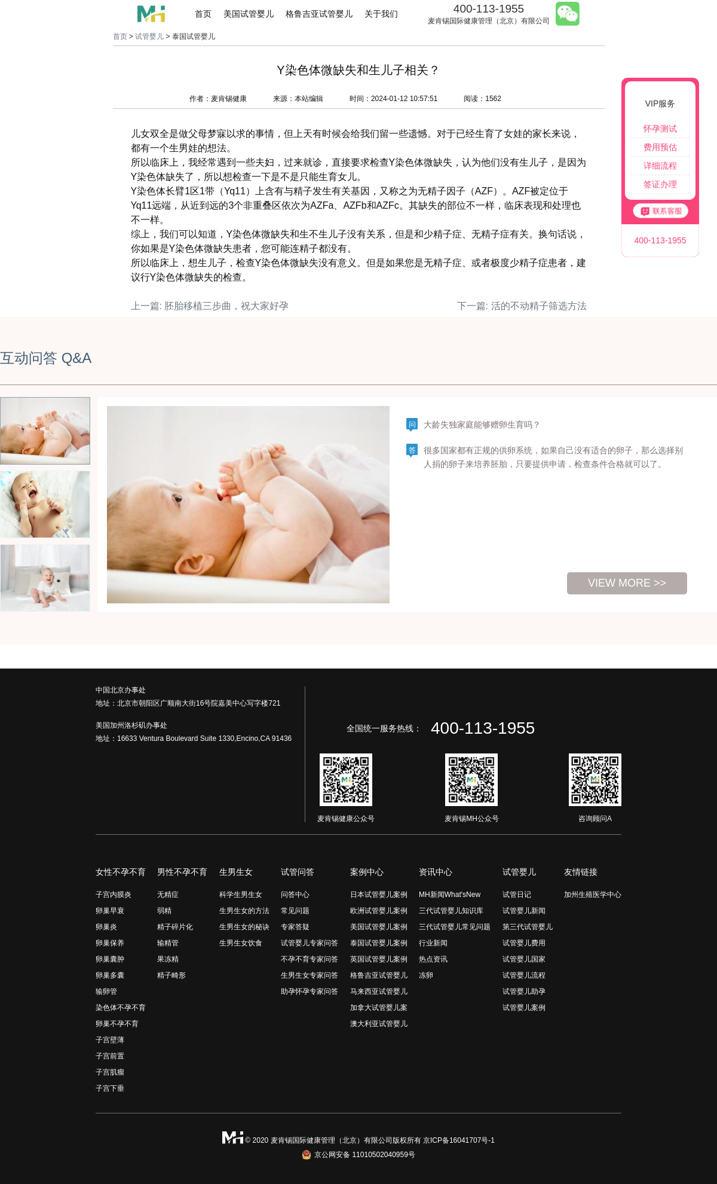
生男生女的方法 (244, 911)
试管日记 (516, 894)
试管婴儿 (149, 36)
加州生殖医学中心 (592, 894)
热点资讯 (433, 959)
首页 (203, 14)
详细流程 (660, 165)
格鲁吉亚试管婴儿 (319, 14)
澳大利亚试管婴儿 (378, 1024)
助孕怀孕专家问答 (309, 991)
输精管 (168, 943)
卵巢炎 (106, 927)
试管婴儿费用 (524, 943)
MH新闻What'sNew (449, 894)
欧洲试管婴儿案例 (378, 911)
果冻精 (168, 959)
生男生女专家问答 (309, 975)
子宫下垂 (110, 1088)
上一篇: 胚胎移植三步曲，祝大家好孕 (210, 306)
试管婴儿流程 (524, 975)
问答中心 (295, 894)
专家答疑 (295, 927)
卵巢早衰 (110, 911)
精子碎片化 (175, 927)
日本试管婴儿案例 (378, 894)
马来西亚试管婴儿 (378, 991)
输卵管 (106, 991)
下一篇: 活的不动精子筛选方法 (522, 306)
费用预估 (660, 147)
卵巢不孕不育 (117, 1024)
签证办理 (660, 184)
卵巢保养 (110, 943)
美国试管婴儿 (248, 14)
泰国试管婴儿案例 (378, 943)
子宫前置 (110, 1056)
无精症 (168, 894)
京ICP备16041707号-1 (459, 1140)
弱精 (164, 911)
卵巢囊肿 (110, 959)
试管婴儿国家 (524, 959)
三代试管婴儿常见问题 (455, 927)
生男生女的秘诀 (244, 927)
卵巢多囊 (110, 975)
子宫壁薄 (110, 1040)
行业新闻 (433, 943)
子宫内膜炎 (113, 894)
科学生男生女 (240, 894)
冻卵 (426, 975)
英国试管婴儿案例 (378, 959)
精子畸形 (171, 975)
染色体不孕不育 (121, 1007)
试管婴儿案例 (524, 1007)
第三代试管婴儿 (527, 927)
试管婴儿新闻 (524, 911)
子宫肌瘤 (110, 1072)
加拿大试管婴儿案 (378, 1007)
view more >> (627, 583)
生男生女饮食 (240, 943)
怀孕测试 (660, 128)
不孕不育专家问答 (309, 959)
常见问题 (295, 911)
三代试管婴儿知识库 (451, 911)
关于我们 (381, 14)
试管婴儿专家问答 (309, 943)
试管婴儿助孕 (524, 991)
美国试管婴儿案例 (378, 927)
